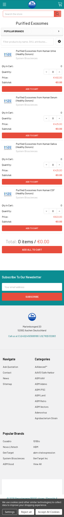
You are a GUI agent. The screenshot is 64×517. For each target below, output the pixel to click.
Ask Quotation (10, 366)
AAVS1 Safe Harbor (44, 372)
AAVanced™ (41, 366)
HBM (35, 446)
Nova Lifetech (10, 446)
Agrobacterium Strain (46, 418)
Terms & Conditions (32, 481)
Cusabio (7, 441)
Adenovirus (41, 412)
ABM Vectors (41, 406)
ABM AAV (40, 378)
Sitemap (7, 383)
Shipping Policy (32, 484)
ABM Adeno (41, 383)
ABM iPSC (40, 389)
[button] (59, 41)
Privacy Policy (32, 492)
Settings (10, 512)
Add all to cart (32, 249)
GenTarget (8, 452)
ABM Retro (40, 400)
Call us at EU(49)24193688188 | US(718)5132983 (32, 335)
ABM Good (8, 463)
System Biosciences (14, 458)
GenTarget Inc (40, 458)
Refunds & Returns (32, 488)
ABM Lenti (40, 395)
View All (37, 463)
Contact (7, 372)
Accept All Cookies (49, 512)
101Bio (36, 441)
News (6, 378)
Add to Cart (32, 89)
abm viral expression (44, 452)
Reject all (26, 512)
